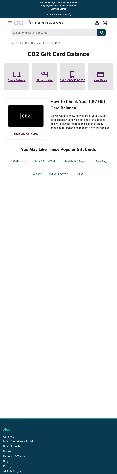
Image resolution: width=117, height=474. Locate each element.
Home (10, 43)
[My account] (97, 23)
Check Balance (16, 80)
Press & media (11, 446)
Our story (8, 436)
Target (80, 173)
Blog (6, 461)
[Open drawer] (10, 23)
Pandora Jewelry (58, 173)
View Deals (100, 80)
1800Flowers (18, 161)
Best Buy (101, 161)
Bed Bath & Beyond (76, 161)
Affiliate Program (13, 471)
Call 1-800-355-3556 (72, 80)
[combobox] (54, 32)
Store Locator (44, 80)
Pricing (7, 466)
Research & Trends (14, 456)
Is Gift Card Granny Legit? (18, 441)
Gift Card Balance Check (34, 43)
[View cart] (105, 23)
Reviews (8, 451)
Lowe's (37, 173)
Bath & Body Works (45, 161)
